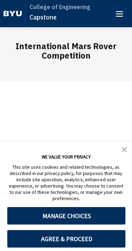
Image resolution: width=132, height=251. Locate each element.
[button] (124, 148)
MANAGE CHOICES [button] (66, 216)
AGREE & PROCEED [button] (66, 239)
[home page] (12, 13)
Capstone (43, 17)
